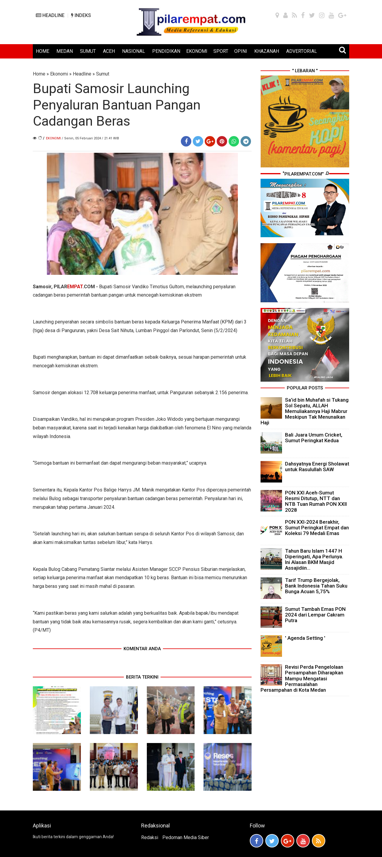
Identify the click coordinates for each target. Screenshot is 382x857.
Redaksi (149, 837)
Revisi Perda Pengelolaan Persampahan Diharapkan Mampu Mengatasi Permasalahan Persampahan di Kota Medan (302, 678)
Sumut (102, 74)
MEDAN (64, 51)
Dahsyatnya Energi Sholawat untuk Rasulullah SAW (317, 466)
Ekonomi (59, 74)
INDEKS (81, 15)
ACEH (109, 51)
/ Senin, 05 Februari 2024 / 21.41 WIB (90, 138)
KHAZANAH (266, 51)
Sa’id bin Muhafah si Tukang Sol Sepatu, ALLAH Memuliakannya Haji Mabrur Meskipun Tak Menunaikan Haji (305, 411)
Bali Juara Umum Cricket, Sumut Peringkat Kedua (313, 437)
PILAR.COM (74, 286)
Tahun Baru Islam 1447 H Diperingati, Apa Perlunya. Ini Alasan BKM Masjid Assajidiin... (314, 559)
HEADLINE (50, 15)
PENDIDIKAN (166, 51)
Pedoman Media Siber (185, 837)
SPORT (220, 51)
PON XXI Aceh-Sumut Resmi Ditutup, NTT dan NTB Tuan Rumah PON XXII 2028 (316, 501)
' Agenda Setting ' (305, 638)
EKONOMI (196, 51)
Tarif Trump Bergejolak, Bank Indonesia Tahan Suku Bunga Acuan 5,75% (316, 585)
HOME (42, 51)
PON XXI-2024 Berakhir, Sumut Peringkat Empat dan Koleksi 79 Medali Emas (317, 527)
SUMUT (88, 51)
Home (39, 74)
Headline (82, 74)
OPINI (240, 51)
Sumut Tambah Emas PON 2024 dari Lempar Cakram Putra (315, 614)
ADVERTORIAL (301, 51)
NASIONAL (133, 51)
